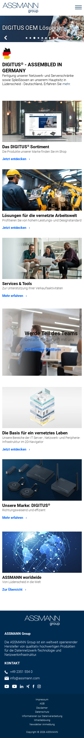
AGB (42, 703)
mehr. (66, 84)
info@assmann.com (25, 678)
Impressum (42, 699)
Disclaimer (42, 707)
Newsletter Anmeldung (42, 724)
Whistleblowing (42, 720)
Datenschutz (42, 711)
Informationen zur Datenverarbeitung (42, 716)
